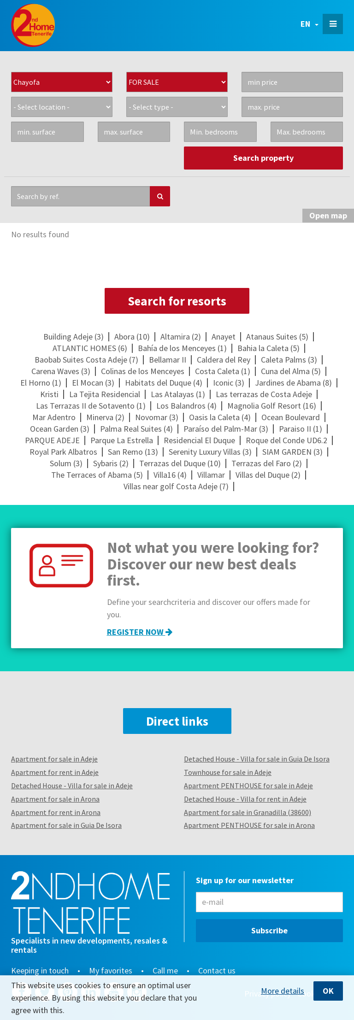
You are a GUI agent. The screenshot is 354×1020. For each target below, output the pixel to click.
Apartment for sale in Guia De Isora (66, 825)
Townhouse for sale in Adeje (227, 772)
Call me (165, 970)
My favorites (110, 970)
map (328, 215)
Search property (263, 157)
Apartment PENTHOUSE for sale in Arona (249, 825)
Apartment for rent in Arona (55, 812)
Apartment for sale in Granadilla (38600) (247, 812)
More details (282, 991)
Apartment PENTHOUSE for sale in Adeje (248, 785)
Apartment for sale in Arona (55, 798)
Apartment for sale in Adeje (54, 758)
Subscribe (269, 930)
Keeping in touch (40, 970)
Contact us (217, 970)
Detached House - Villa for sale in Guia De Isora (257, 758)
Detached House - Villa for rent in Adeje (245, 798)
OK (328, 990)
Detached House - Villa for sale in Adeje (72, 785)
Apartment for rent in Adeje (55, 772)
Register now (139, 632)
